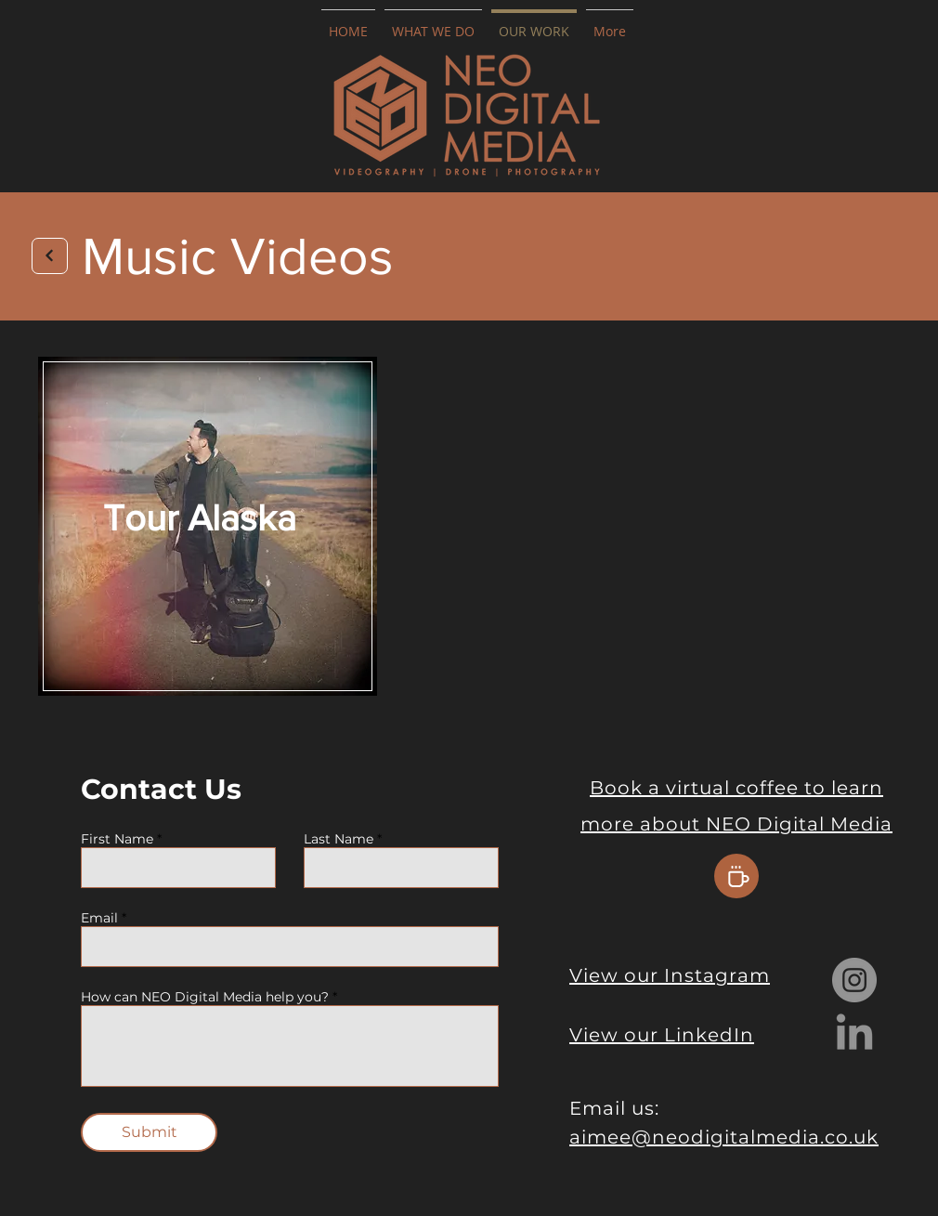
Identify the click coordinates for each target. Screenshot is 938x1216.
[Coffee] (736, 876)
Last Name (338, 838)
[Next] (50, 256)
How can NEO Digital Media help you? (205, 996)
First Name (117, 838)
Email (99, 917)
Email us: (614, 1108)
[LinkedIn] (854, 1035)
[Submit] (149, 1132)
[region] (208, 527)
